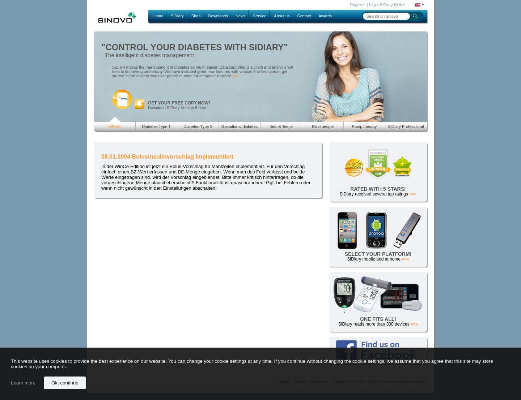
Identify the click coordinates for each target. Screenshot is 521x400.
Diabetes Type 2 (197, 126)
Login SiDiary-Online (387, 5)
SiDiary (177, 16)
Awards (324, 16)
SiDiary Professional (406, 126)
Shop (196, 16)
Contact (304, 16)
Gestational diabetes (239, 126)
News (241, 16)
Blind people (323, 126)
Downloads (218, 16)
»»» (235, 76)
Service (259, 16)
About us (281, 16)
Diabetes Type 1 (156, 126)
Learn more (23, 383)
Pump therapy (364, 126)
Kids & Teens (281, 126)
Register (357, 5)
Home (158, 16)
